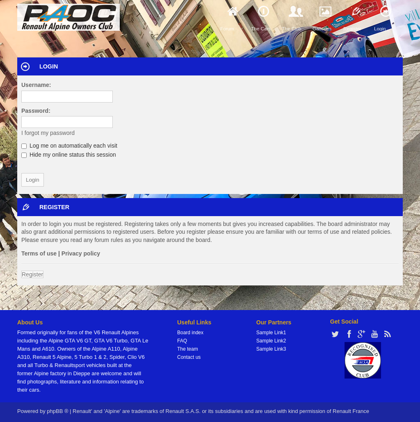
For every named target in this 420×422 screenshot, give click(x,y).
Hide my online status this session (68, 154)
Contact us (189, 357)
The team (187, 349)
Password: (35, 110)
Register (32, 274)
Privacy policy (81, 253)
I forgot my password (48, 133)
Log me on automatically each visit (69, 145)
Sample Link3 (271, 349)
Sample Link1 (271, 332)
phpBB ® (57, 411)
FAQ (182, 341)
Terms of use (39, 253)
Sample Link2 (271, 341)
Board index (190, 332)
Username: (36, 85)
